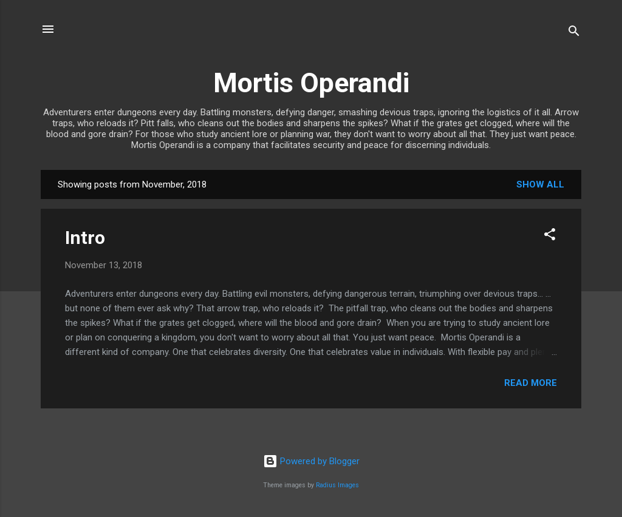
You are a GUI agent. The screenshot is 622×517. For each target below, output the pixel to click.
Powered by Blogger (311, 461)
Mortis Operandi (311, 83)
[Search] (574, 33)
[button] (549, 236)
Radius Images (337, 485)
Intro (85, 237)
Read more (530, 382)
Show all (540, 184)
